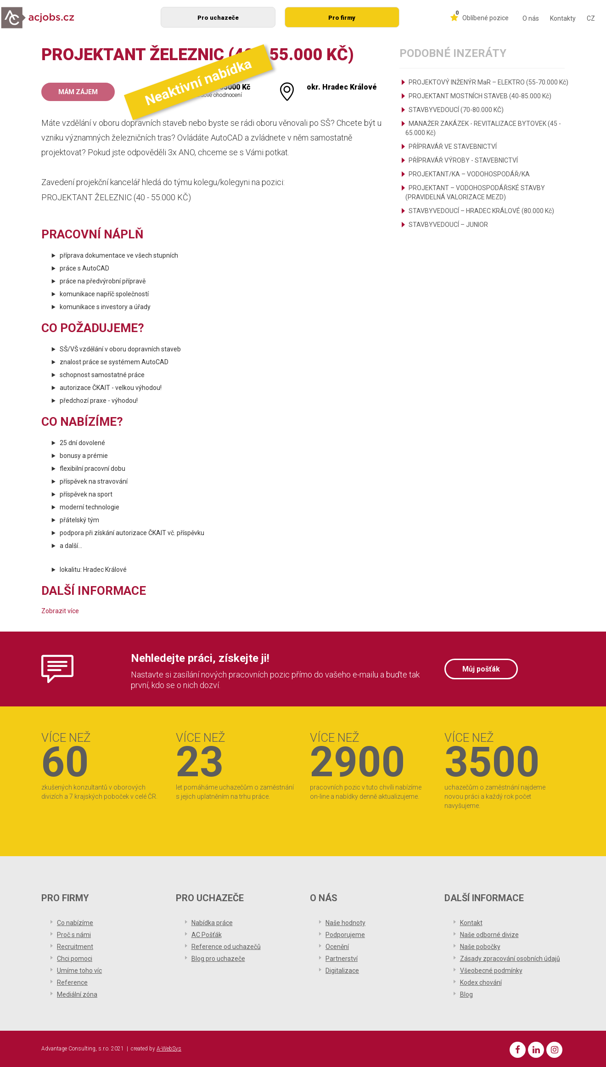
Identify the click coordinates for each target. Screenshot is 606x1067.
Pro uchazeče (218, 17)
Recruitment (75, 946)
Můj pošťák (481, 669)
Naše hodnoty (345, 922)
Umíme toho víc (79, 970)
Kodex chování (481, 982)
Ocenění (337, 946)
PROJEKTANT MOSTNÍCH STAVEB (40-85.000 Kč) (480, 96)
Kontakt (471, 922)
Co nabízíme (75, 922)
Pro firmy (341, 17)
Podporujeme (345, 934)
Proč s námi (74, 934)
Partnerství (341, 958)
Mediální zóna (77, 994)
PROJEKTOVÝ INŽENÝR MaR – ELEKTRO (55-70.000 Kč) (488, 82)
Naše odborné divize (489, 934)
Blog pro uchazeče (218, 958)
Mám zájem (78, 92)
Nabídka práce (212, 922)
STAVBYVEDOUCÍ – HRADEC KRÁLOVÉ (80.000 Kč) (481, 211)
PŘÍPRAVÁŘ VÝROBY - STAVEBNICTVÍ (463, 160)
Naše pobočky (480, 946)
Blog (466, 994)
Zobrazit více (60, 611)
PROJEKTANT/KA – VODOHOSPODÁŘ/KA (469, 174)
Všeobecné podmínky (491, 970)
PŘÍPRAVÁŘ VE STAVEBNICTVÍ (453, 146)
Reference (72, 982)
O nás (530, 18)
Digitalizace (342, 970)
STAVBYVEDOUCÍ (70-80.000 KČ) (456, 109)
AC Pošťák (206, 934)
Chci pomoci (74, 958)
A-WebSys (169, 1048)
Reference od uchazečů (226, 946)
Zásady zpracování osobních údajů (510, 958)
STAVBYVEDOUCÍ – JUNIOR (448, 224)
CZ (591, 18)
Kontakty (563, 18)
